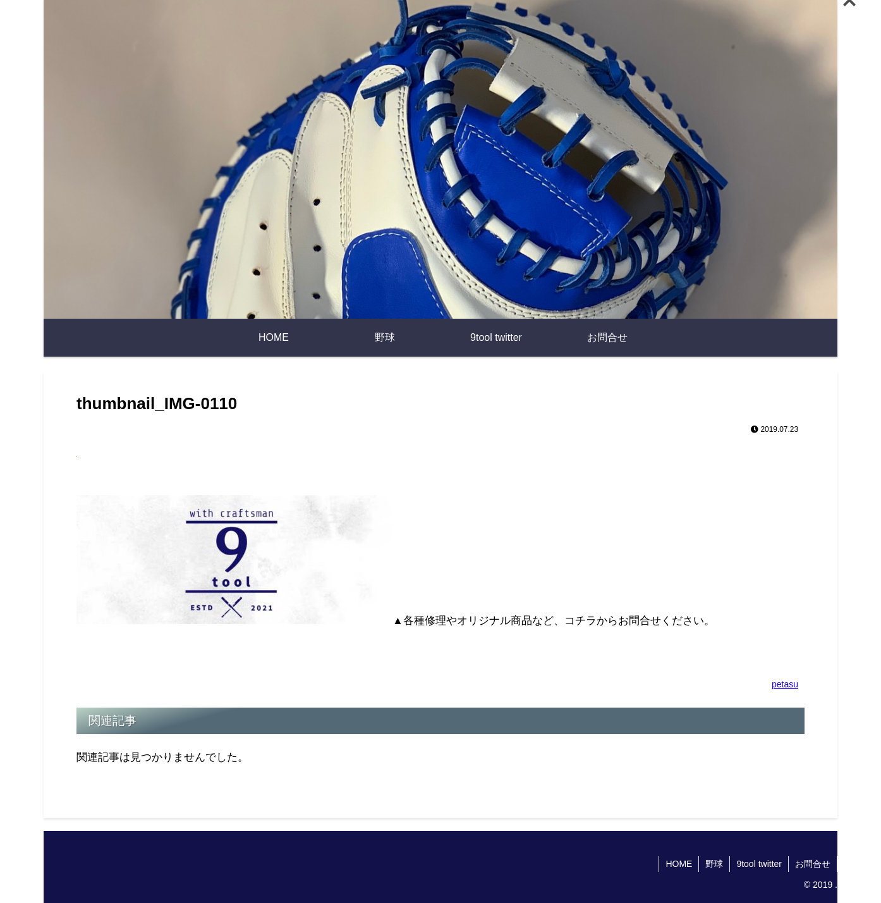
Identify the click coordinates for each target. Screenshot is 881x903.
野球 (714, 864)
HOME (678, 864)
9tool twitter (759, 864)
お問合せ (812, 864)
